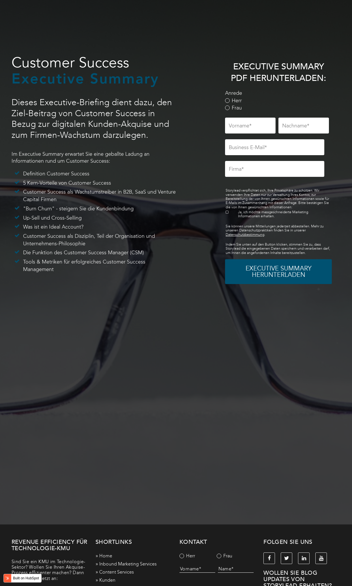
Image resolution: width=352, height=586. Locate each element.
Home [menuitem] (105, 556)
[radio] (277, 101)
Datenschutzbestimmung (245, 235)
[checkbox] (277, 104)
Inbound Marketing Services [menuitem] (128, 564)
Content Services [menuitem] (116, 572)
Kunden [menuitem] (107, 580)
